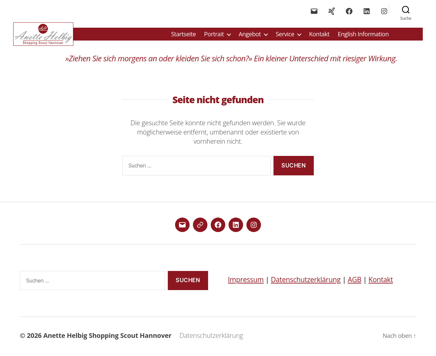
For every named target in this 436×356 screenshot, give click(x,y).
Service (285, 35)
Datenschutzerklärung (306, 281)
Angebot (250, 35)
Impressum (246, 281)
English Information (363, 35)
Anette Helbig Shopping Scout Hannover (107, 337)
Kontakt (319, 35)
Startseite (183, 35)
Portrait (214, 35)
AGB (354, 281)
